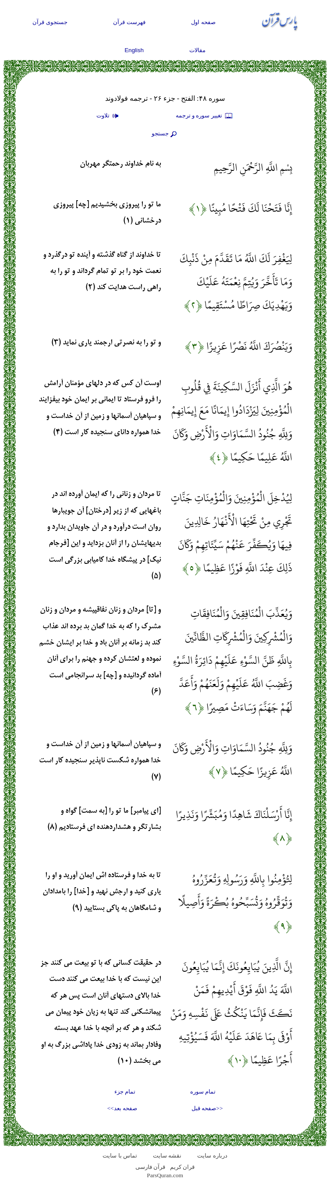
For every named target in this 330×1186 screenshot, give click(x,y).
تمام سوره (203, 1091)
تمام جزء (124, 1091)
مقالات (197, 50)
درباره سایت (212, 1155)
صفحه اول (203, 22)
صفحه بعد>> (122, 1108)
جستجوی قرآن (49, 22)
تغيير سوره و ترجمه (205, 116)
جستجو (165, 134)
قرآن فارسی (150, 1167)
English (134, 50)
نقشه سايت (167, 1155)
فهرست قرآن (129, 22)
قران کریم (182, 1167)
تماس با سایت (120, 1155)
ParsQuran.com (165, 1175)
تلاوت (108, 116)
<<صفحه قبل (207, 1108)
